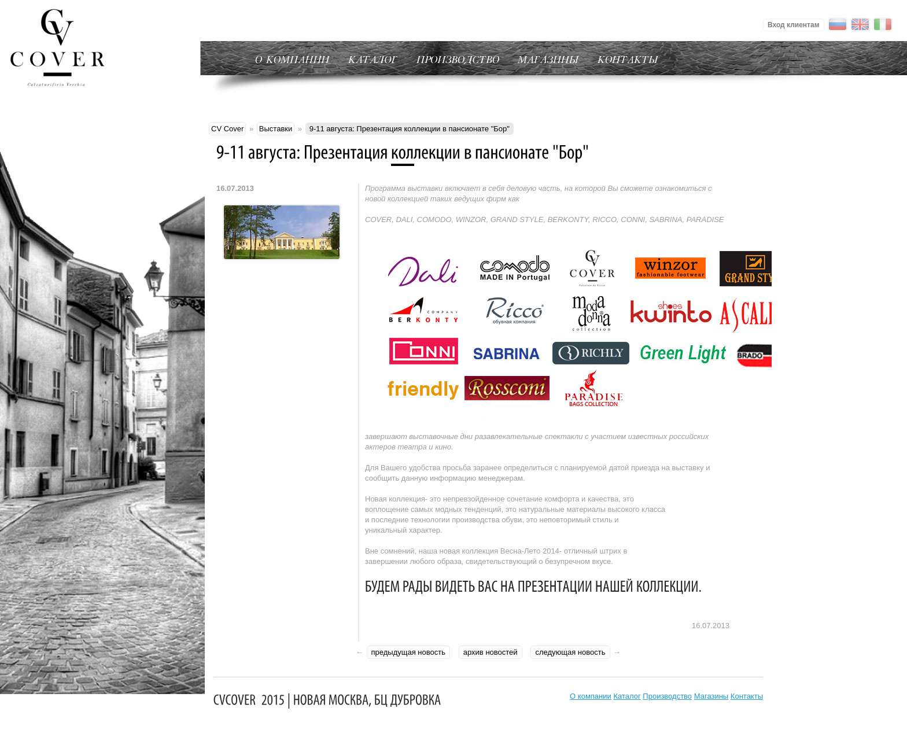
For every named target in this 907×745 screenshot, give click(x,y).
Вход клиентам (794, 25)
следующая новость (570, 652)
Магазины (711, 696)
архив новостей (490, 652)
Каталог (626, 696)
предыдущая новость (408, 652)
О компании (590, 696)
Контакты (747, 696)
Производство (667, 696)
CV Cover (227, 128)
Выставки (275, 128)
